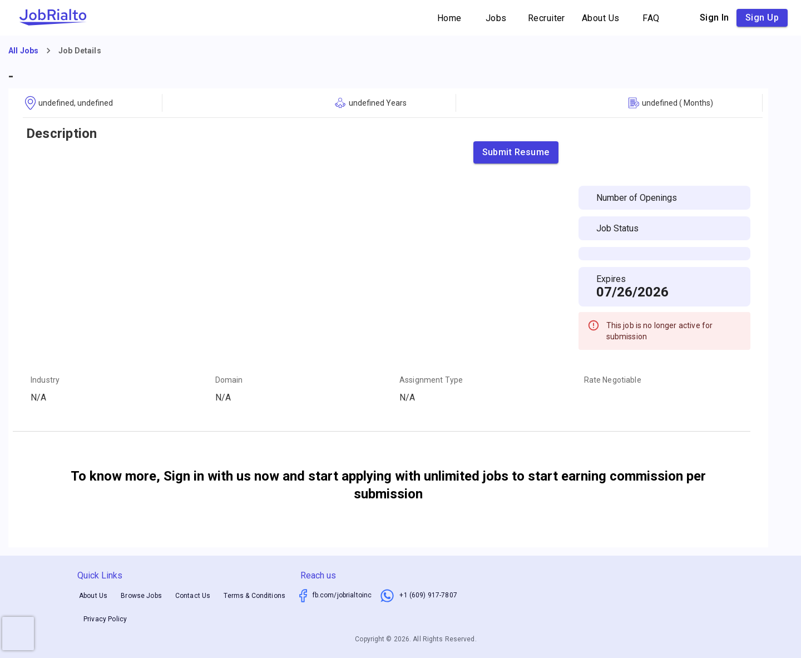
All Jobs (23, 50)
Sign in (714, 18)
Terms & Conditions (254, 596)
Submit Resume (515, 152)
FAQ (651, 18)
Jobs (496, 18)
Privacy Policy (105, 619)
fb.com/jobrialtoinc (342, 595)
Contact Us (193, 596)
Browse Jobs (141, 596)
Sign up (762, 18)
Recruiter (546, 18)
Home (449, 18)
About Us (600, 18)
